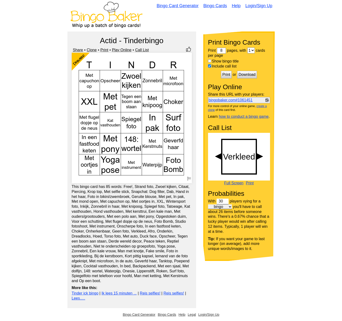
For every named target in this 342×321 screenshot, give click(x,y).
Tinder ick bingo (85, 293)
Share (78, 50)
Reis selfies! (150, 293)
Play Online (122, 50)
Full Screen (234, 183)
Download (247, 74)
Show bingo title (223, 61)
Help (236, 5)
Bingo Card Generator (178, 5)
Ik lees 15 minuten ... (119, 293)
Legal (192, 314)
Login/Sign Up (258, 5)
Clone (92, 50)
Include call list (222, 66)
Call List (142, 50)
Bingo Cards (215, 5)
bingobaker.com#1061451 (231, 100)
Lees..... (78, 298)
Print (104, 50)
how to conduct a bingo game (244, 116)
